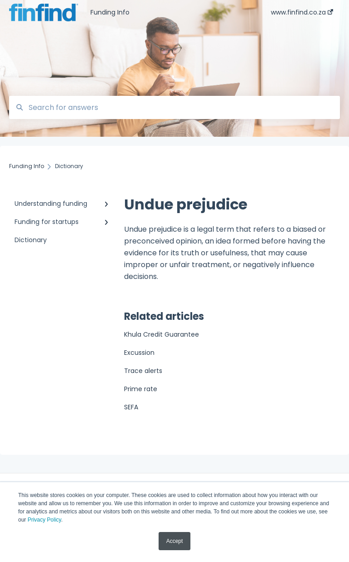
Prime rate (140, 388)
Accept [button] (174, 541)
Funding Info (110, 12)
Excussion (139, 352)
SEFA (131, 407)
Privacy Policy (44, 520)
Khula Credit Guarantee (161, 334)
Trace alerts (143, 370)
